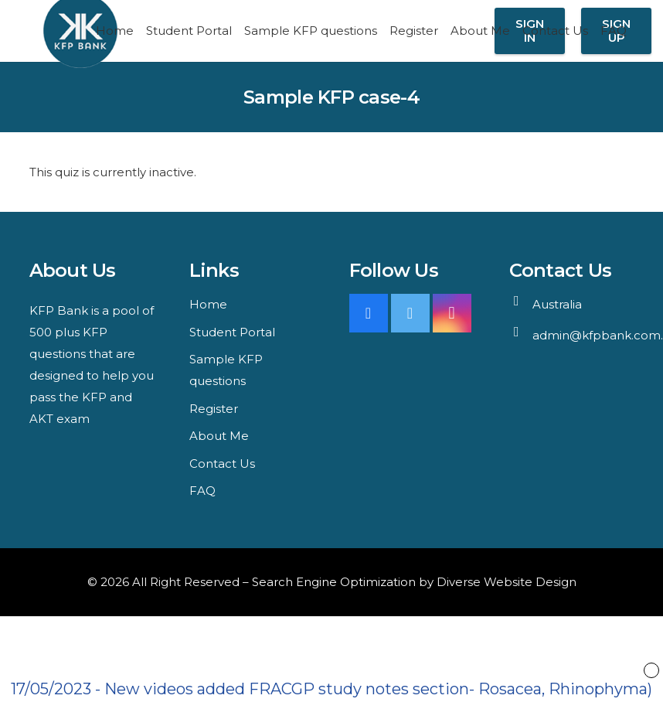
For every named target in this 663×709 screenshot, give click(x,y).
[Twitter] (410, 313)
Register (213, 408)
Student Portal (232, 332)
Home (208, 304)
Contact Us (222, 463)
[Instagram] (452, 313)
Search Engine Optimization (334, 581)
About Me (219, 435)
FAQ (202, 490)
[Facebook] (368, 313)
